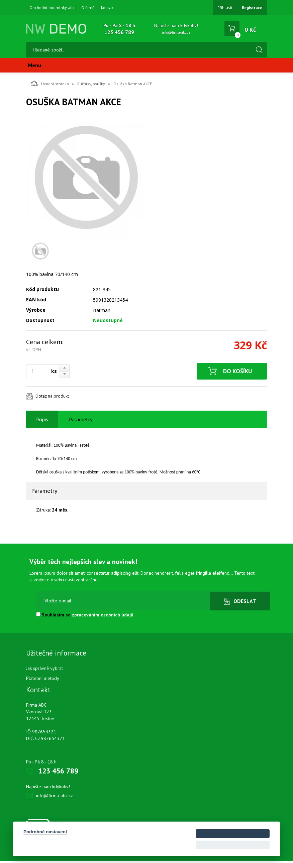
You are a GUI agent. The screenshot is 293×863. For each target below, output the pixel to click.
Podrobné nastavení (45, 831)
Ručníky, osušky (91, 86)
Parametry (80, 421)
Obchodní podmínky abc (52, 7)
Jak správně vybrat (44, 671)
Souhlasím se (84, 617)
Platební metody (42, 681)
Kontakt (108, 7)
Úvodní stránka (50, 85)
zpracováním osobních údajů (102, 617)
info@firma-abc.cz (176, 32)
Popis (42, 421)
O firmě (87, 7)
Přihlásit (224, 7)
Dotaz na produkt (52, 398)
